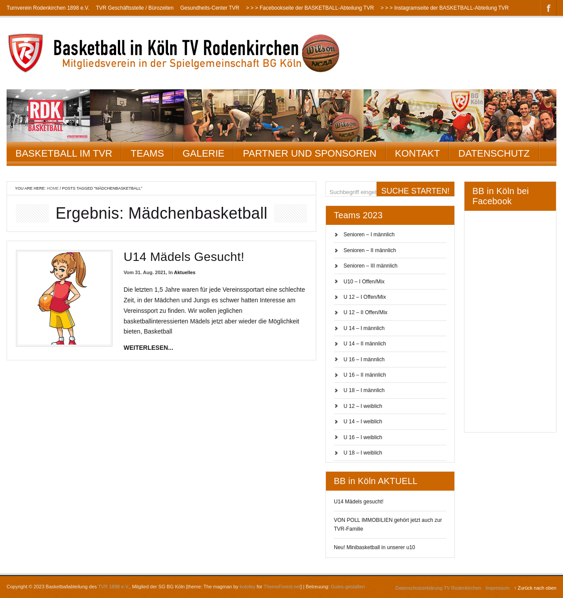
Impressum (497, 588)
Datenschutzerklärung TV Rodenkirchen (438, 588)
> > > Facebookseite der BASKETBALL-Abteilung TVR (310, 8)
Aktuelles (185, 272)
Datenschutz (494, 153)
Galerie (203, 153)
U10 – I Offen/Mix (364, 282)
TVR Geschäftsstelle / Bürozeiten (135, 8)
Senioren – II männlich (370, 250)
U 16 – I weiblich (363, 437)
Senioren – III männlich (371, 266)
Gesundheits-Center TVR (210, 8)
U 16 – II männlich (365, 375)
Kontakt (417, 153)
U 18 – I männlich (364, 390)
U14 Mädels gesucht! (184, 257)
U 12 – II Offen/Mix (366, 312)
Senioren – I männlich (369, 234)
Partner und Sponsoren (310, 153)
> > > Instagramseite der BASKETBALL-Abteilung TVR (444, 8)
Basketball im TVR (63, 153)
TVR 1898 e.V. (113, 586)
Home (53, 188)
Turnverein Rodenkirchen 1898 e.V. (48, 8)
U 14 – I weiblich (363, 421)
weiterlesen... (148, 347)
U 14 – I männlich (364, 328)
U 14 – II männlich (365, 344)
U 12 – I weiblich (363, 406)
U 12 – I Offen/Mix (365, 297)
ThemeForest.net (281, 586)
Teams (147, 153)
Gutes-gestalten (348, 586)
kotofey (247, 586)
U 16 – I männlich (364, 359)
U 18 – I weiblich (363, 453)
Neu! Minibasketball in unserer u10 (374, 547)
